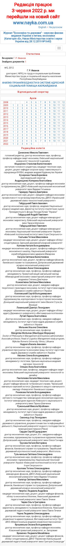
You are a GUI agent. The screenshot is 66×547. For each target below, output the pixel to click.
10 (54, 102)
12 (63, 102)
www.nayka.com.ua (33, 22)
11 (59, 102)
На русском (55, 27)
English (42, 27)
